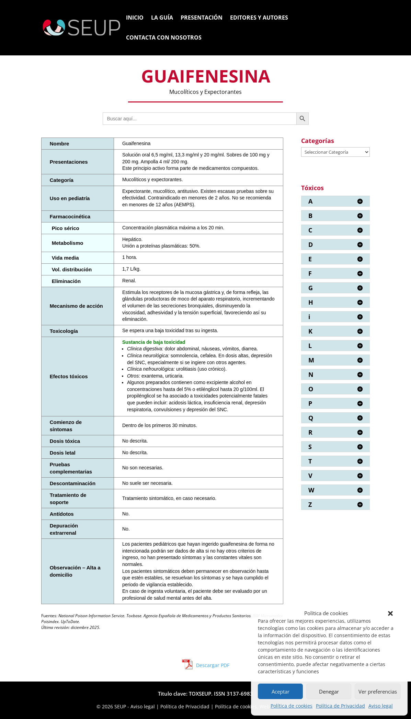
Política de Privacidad (340, 705)
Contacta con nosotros (164, 38)
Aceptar (280, 691)
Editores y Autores (259, 18)
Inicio (135, 18)
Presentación (201, 18)
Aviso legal (380, 705)
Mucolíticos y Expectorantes (205, 92)
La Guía (162, 18)
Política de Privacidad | (187, 706)
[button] (390, 613)
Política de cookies (291, 705)
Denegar (329, 691)
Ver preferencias (377, 691)
